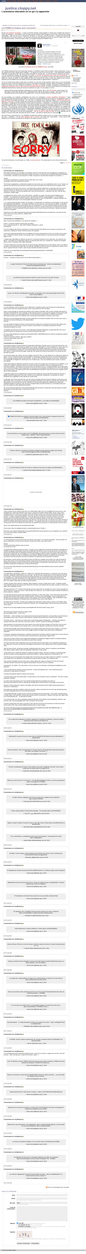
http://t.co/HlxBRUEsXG (53, 1174)
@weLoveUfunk (50, 736)
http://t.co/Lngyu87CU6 (42, 768)
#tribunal (56, 911)
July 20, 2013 (43, 1178)
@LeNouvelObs (36, 1040)
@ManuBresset (57, 1092)
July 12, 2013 (43, 1065)
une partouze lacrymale (13, 33)
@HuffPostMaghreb (40, 780)
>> (83, 35)
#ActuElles (28, 911)
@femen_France (55, 1124)
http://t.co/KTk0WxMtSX (54, 810)
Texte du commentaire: (11, 1208)
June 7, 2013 (43, 420)
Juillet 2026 (78, 26)
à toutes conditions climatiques (56, 97)
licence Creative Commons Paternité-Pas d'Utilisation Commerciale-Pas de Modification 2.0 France (78, 606)
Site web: (12, 1203)
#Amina (19, 870)
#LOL (62, 293)
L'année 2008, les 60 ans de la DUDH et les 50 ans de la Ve (78, 557)
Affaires (41, 1)
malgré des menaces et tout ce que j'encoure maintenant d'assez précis (23, 86)
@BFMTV (33, 435)
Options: (12, 1226)
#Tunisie (56, 277)
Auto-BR (20, 1226)
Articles (79, 77)
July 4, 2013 (43, 873)
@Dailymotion (37, 1023)
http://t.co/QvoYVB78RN (36, 799)
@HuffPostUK (36, 824)
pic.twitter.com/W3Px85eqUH (54, 467)
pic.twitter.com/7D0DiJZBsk (51, 400)
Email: (13, 1198)
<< (72, 35)
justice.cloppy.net (20, 8)
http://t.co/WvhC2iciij (31, 979)
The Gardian (53, 90)
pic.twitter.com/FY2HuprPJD (57, 870)
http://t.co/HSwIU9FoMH (43, 1124)
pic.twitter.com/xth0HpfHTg (40, 418)
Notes (9, 1)
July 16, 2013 (43, 1111)
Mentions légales (12, 1253)
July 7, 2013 (43, 965)
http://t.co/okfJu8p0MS (25, 913)
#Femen (18, 277)
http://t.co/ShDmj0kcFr (54, 1039)
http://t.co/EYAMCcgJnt (47, 1141)
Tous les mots (76, 92)
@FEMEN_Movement (38, 433)
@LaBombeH (36, 737)
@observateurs (48, 913)
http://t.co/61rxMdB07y (36, 294)
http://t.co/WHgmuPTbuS (58, 1022)
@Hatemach (12, 870)
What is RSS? (74, 83)
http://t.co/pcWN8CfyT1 (30, 1006)
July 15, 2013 (43, 1094)
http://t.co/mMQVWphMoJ (50, 928)
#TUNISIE (12, 1039)
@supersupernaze (15, 1092)
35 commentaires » (6, 165)
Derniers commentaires (76, 71)
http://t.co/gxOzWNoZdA (43, 435)
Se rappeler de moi (23, 1227)
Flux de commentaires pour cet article (57, 1187)
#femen (60, 978)
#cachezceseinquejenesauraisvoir (36, 265)
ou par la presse (35, 160)
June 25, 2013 (47, 268)
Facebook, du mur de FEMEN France (36, 67)
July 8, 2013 (43, 982)
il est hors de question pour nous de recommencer (51, 75)
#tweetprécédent (51, 991)
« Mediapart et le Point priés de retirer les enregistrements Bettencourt (18, 25)
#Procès (19, 944)
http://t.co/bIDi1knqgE (28, 452)
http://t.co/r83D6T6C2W (39, 736)
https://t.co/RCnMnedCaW (45, 1092)
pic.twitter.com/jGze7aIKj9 (50, 896)
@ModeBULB (59, 736)
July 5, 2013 (45, 948)
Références (21, 1)
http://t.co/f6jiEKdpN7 (36, 837)
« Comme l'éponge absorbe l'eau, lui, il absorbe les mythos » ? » (55, 25)
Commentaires (76, 79)
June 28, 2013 (43, 754)
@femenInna (11, 1107)
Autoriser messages (24, 1229)
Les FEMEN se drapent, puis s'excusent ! (19, 28)
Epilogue (35, 1)
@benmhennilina (39, 913)
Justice (4, 1)
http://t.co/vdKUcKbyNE (48, 961)
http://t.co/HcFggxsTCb (33, 781)
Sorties (14, 1)
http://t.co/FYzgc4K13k (43, 750)
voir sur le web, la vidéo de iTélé (44, 111)
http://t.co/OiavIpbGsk (42, 1107)
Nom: (13, 1195)
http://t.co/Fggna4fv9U (41, 854)
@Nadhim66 (11, 882)
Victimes (48, 1)
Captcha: (12, 1235)
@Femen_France (52, 719)
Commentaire (8, 170)
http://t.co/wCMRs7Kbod (56, 823)
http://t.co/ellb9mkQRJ (52, 882)
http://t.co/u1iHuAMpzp (23, 1158)
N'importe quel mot (77, 94)
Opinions (28, 1)
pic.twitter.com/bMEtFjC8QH (42, 452)
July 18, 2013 (43, 1128)
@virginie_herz (20, 911)
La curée (54, 1)
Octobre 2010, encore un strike (78, 583)
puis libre (35, 85)
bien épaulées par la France (30, 116)
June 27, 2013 (47, 280)
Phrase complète (77, 96)
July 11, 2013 (42, 1043)
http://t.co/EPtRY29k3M (31, 1074)
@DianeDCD (12, 736)
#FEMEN (18, 400)
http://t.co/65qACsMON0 (43, 1126)
